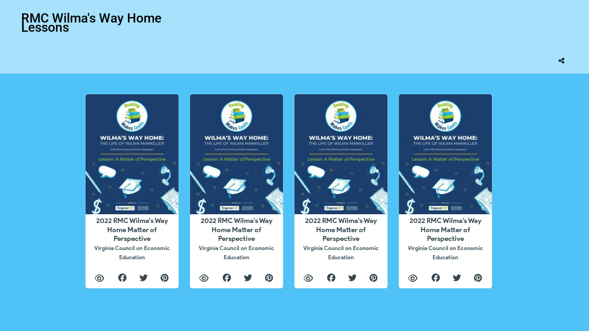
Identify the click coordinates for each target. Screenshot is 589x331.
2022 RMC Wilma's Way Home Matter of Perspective (132, 238)
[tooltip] (561, 60)
